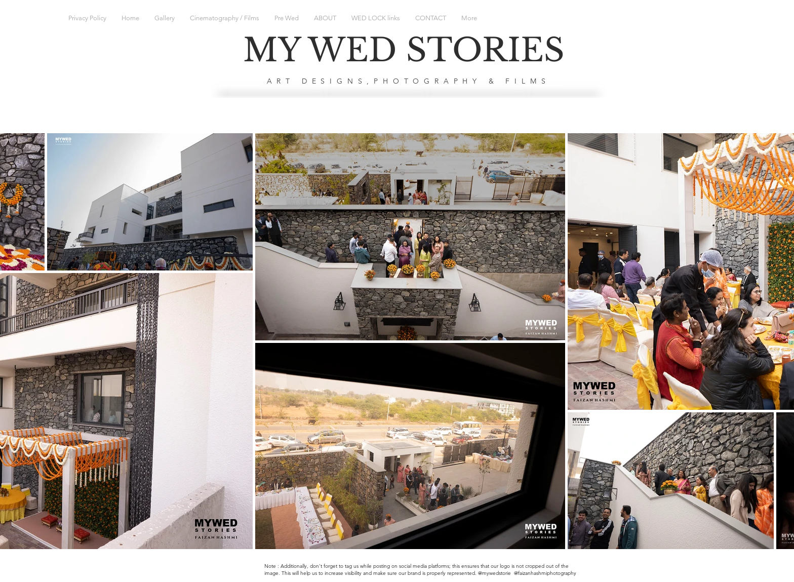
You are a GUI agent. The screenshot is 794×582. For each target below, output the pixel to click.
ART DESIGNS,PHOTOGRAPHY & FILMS (408, 81)
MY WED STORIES (404, 50)
